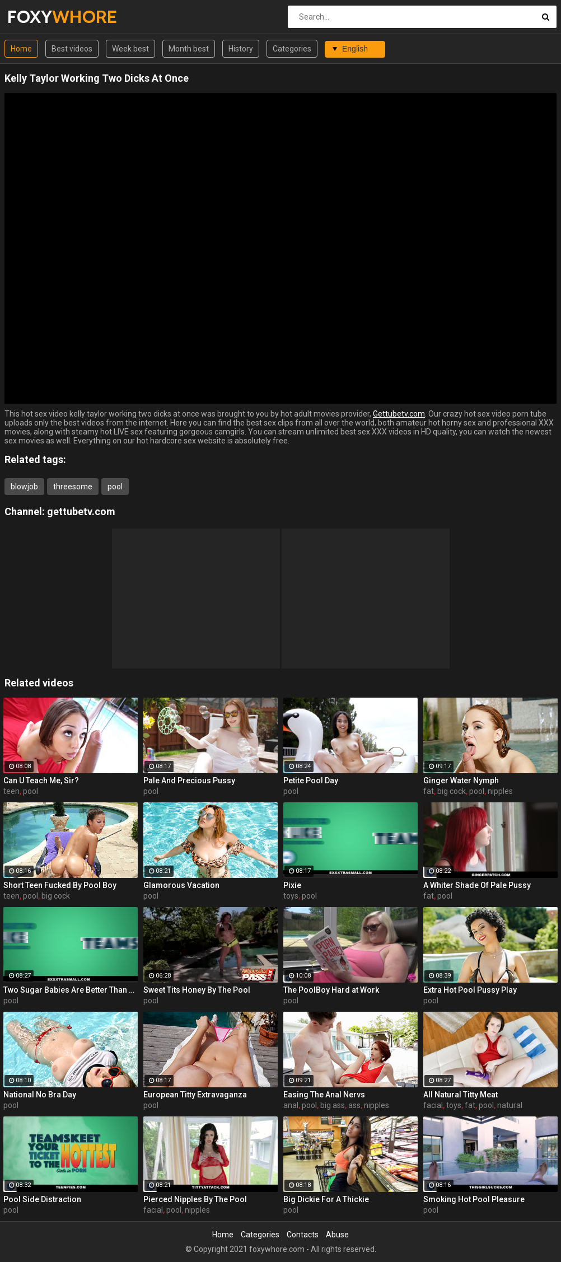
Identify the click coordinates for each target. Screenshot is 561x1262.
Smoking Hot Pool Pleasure (474, 1199)
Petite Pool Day (310, 780)
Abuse (337, 1234)
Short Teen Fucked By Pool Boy (59, 885)
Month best (189, 48)
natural (509, 1105)
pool (115, 486)
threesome (72, 486)
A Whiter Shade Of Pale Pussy (477, 885)
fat (428, 791)
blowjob (24, 486)
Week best (130, 48)
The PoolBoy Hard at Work (331, 989)
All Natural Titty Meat (460, 1094)
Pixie (292, 885)
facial (433, 1105)
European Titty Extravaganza (195, 1094)
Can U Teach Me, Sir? (41, 780)
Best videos (72, 48)
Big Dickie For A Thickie (326, 1199)
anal (290, 1105)
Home (21, 48)
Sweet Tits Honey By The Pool (196, 989)
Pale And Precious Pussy (189, 780)
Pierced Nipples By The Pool (195, 1199)
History (240, 48)
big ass (332, 1105)
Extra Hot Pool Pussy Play (470, 989)
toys (290, 895)
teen (11, 791)
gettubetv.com (81, 511)
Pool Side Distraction (42, 1199)
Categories (292, 48)
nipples (500, 791)
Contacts (303, 1234)
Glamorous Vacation (181, 885)
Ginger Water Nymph (461, 780)
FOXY (36, 16)
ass (354, 1105)
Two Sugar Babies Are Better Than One (70, 989)
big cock (451, 791)
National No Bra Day (39, 1094)
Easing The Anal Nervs (324, 1094)
